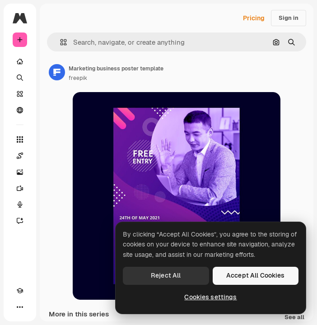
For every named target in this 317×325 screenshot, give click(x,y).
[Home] (20, 61)
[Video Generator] (20, 188)
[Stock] (20, 94)
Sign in (288, 18)
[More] (20, 307)
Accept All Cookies (255, 275)
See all (294, 317)
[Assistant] (20, 221)
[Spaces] (20, 156)
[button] (59, 42)
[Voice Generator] (20, 204)
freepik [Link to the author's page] (78, 78)
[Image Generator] (20, 172)
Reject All (166, 275)
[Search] (20, 77)
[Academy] (20, 290)
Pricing (254, 18)
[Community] (20, 110)
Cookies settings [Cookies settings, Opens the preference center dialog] (210, 297)
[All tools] (20, 139)
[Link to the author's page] (57, 72)
